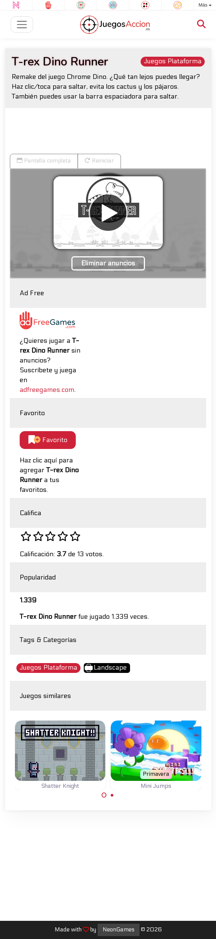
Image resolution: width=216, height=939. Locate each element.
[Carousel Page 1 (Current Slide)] (104, 795)
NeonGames (118, 929)
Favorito (47, 440)
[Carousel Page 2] (112, 795)
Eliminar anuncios (108, 263)
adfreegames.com (47, 390)
